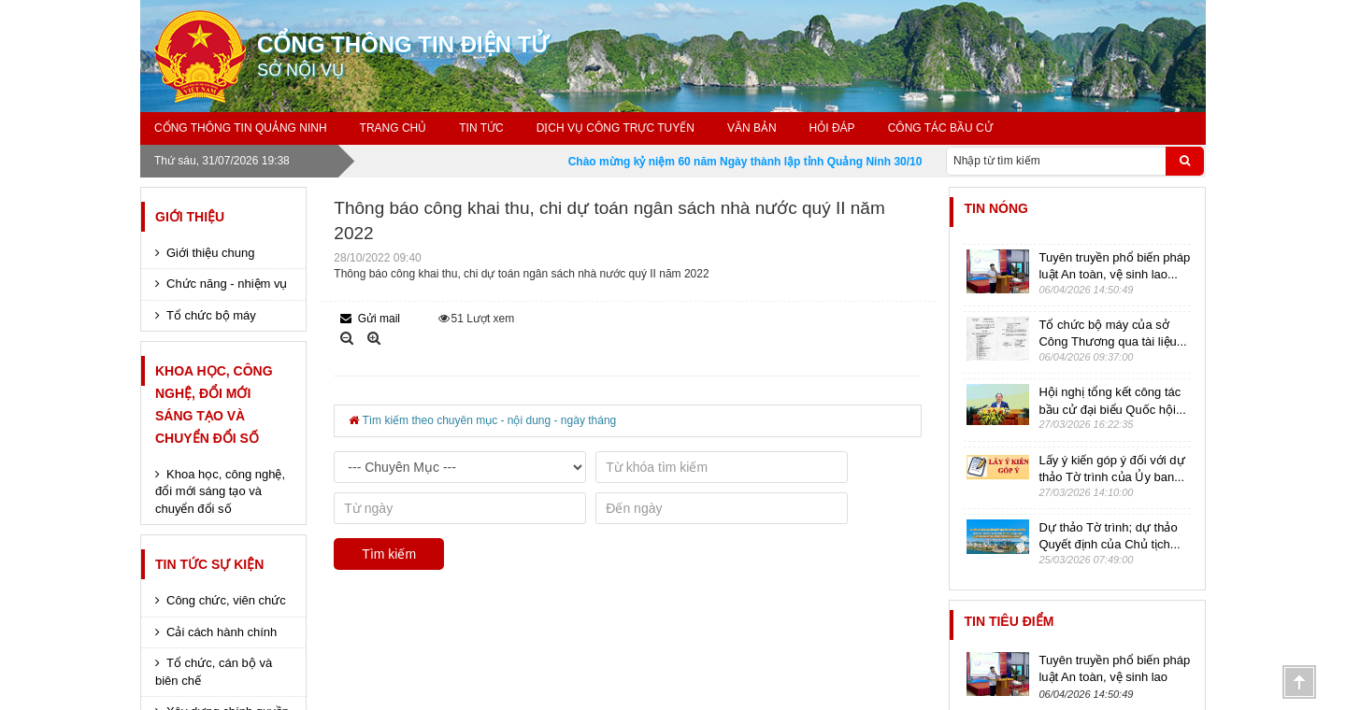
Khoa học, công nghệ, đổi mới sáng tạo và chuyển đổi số (214, 404)
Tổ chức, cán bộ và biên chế (213, 672)
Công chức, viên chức (226, 600)
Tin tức (481, 128)
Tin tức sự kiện (209, 564)
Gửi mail (370, 318)
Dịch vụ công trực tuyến (615, 128)
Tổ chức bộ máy (211, 315)
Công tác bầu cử (940, 128)
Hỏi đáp (832, 128)
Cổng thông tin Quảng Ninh (240, 128)
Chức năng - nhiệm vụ (227, 284)
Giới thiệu (189, 216)
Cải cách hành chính (221, 632)
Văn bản (752, 128)
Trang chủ (393, 128)
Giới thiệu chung (210, 253)
